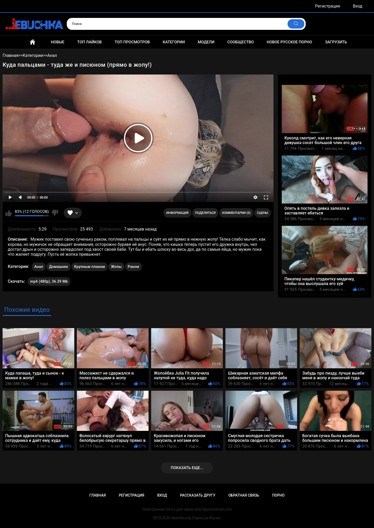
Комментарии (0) (236, 213)
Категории (174, 42)
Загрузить (336, 42)
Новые (57, 42)
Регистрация (327, 6)
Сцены (262, 213)
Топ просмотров (132, 42)
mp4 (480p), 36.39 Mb (49, 281)
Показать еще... (187, 467)
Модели (206, 42)
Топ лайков (89, 42)
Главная (32, 42)
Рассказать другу (197, 495)
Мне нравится (8, 212)
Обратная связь (243, 495)
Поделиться (205, 213)
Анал (38, 267)
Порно (278, 495)
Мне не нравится (54, 212)
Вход (357, 6)
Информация (177, 213)
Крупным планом (89, 267)
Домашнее (58, 267)
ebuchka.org (181, 518)
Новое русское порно (289, 42)
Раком (133, 267)
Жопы (116, 267)
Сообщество (240, 42)
